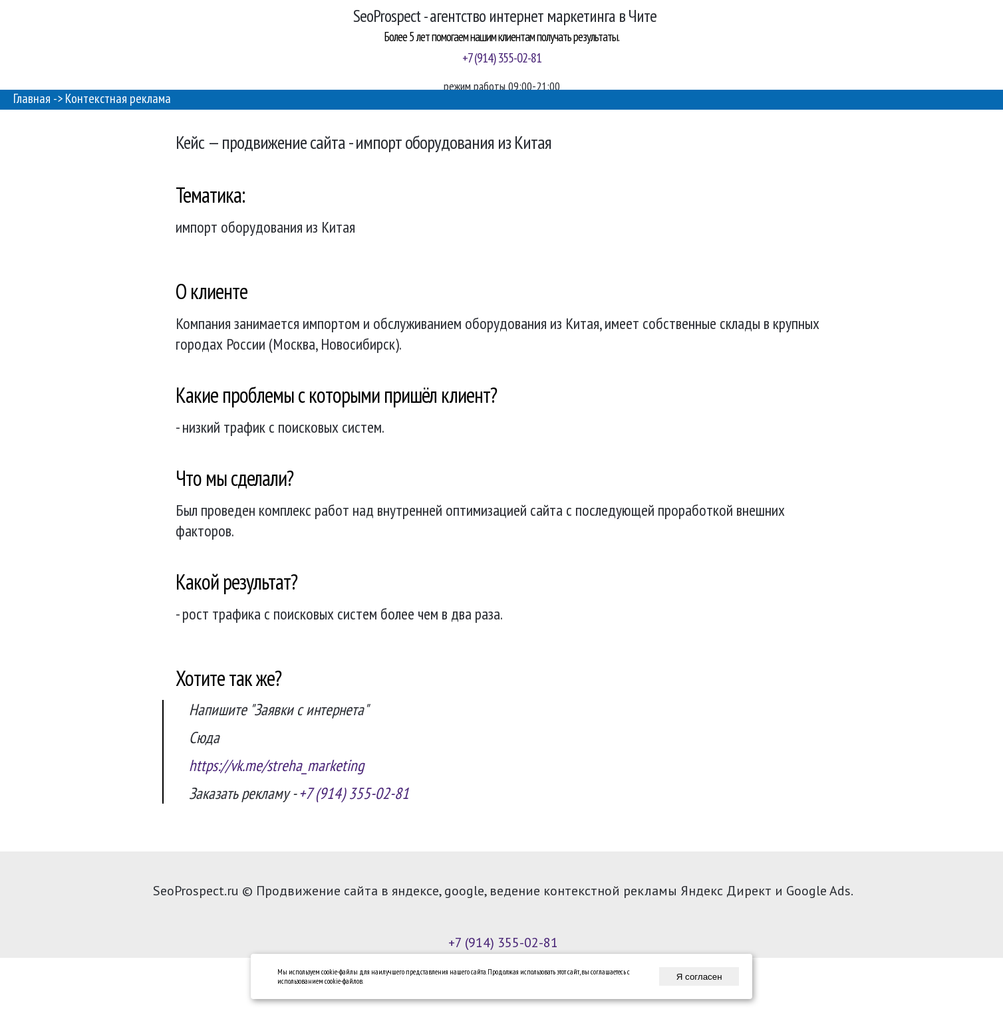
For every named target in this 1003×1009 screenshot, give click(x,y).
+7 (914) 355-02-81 (501, 57)
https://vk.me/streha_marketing (276, 765)
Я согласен (699, 977)
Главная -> (38, 98)
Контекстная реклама (118, 98)
